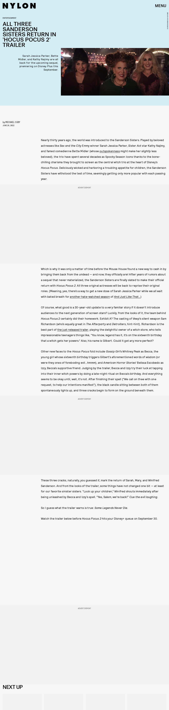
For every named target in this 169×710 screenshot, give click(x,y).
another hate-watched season (90, 296)
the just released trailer (72, 329)
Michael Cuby (12, 122)
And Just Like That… (127, 296)
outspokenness (110, 151)
